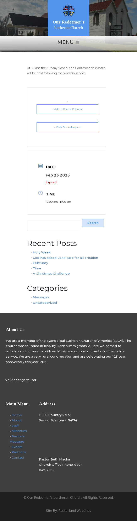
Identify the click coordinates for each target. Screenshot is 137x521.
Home (17, 415)
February (40, 263)
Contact (18, 457)
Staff (15, 425)
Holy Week (42, 252)
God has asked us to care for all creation (65, 257)
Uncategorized (45, 302)
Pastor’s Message (17, 438)
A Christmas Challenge (51, 273)
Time (37, 268)
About (17, 420)
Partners (19, 452)
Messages (41, 297)
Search (32, 217)
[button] (65, 42)
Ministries (19, 431)
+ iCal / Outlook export (67, 127)
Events (17, 447)
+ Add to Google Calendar (67, 109)
